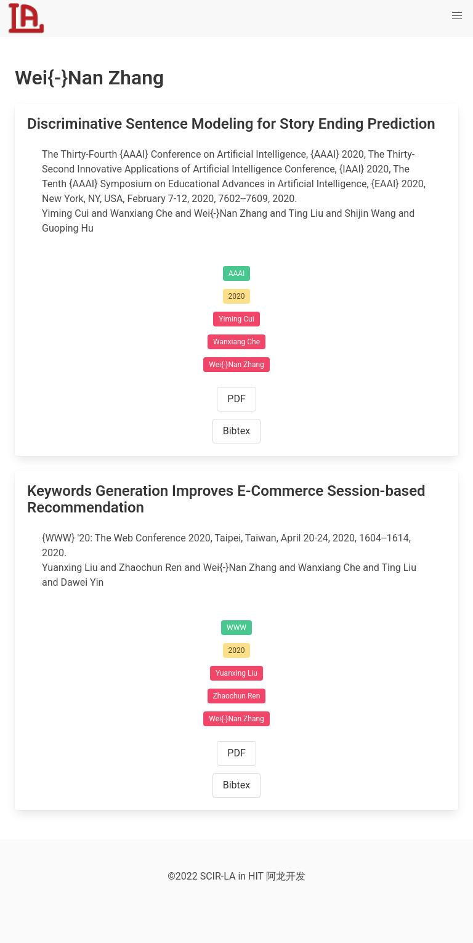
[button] (457, 16)
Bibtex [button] (237, 431)
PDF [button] (236, 399)
